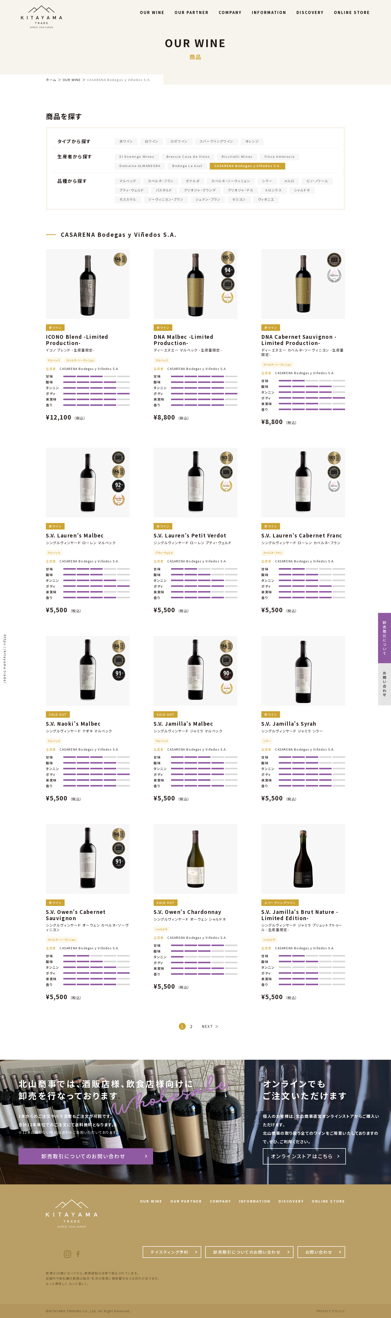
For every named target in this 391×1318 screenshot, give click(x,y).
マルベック (127, 180)
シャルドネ (302, 190)
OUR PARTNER (192, 12)
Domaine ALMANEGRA (139, 165)
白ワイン (151, 141)
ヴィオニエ (266, 199)
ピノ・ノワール (317, 180)
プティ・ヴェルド (131, 190)
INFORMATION (269, 12)
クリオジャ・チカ (240, 190)
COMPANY (230, 12)
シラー (267, 180)
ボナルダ (192, 180)
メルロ (289, 180)
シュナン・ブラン (208, 199)
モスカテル (127, 199)
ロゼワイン (179, 141)
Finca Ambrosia (279, 156)
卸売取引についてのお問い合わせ (83, 1156)
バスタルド (164, 190)
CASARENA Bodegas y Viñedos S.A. (247, 165)
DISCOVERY (310, 12)
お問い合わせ (318, 1252)
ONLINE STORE (352, 12)
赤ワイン (126, 141)
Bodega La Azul (187, 165)
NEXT (207, 1026)
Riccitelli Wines (237, 156)
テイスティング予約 (170, 1252)
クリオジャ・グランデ (200, 190)
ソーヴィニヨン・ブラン (166, 199)
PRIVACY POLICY (331, 1311)
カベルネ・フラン (161, 180)
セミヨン (239, 199)
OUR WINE (152, 12)
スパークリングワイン (216, 141)
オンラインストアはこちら (302, 1156)
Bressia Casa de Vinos (188, 156)
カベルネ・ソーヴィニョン (230, 180)
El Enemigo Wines (136, 156)
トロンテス (273, 190)
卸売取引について (384, 638)
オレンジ (252, 141)
